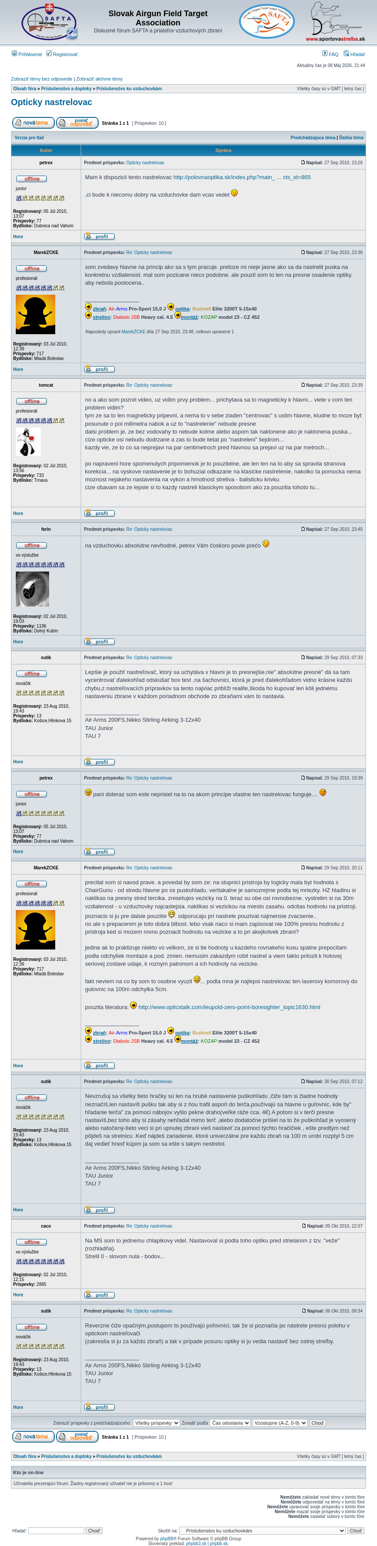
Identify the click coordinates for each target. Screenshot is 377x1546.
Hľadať (354, 54)
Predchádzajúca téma (313, 137)
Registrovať (62, 54)
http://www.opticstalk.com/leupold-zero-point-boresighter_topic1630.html (229, 1007)
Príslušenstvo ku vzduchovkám (129, 88)
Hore (18, 236)
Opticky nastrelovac (51, 102)
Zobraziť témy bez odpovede (41, 78)
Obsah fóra (24, 88)
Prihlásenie (27, 54)
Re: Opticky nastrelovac (149, 252)
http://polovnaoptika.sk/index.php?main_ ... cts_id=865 (242, 177)
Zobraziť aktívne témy (99, 78)
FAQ (330, 54)
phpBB (166, 1538)
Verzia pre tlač (29, 137)
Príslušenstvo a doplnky (66, 88)
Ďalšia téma (351, 137)
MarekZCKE (133, 331)
